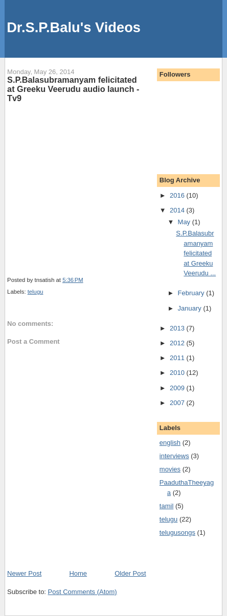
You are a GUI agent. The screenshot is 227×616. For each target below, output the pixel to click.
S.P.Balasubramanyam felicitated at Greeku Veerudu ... (196, 253)
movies (170, 469)
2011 (178, 358)
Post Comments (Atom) (82, 592)
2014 (178, 210)
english (170, 442)
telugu (35, 292)
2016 (178, 195)
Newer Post (24, 573)
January (190, 308)
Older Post (130, 573)
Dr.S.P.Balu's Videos (74, 27)
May (185, 222)
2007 (178, 403)
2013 (178, 328)
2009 (178, 388)
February (192, 293)
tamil (166, 506)
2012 (178, 343)
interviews (174, 456)
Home (78, 573)
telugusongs (177, 532)
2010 (178, 372)
